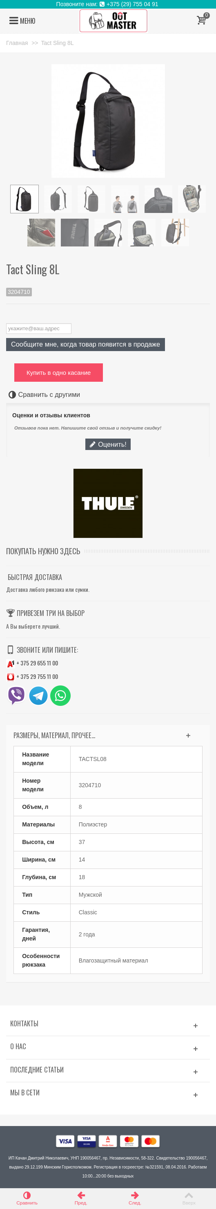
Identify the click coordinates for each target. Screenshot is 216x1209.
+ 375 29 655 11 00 (32, 662)
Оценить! (107, 444)
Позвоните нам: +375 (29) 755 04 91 (108, 4)
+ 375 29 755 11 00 (32, 676)
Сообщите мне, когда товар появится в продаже (85, 344)
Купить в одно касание (59, 372)
